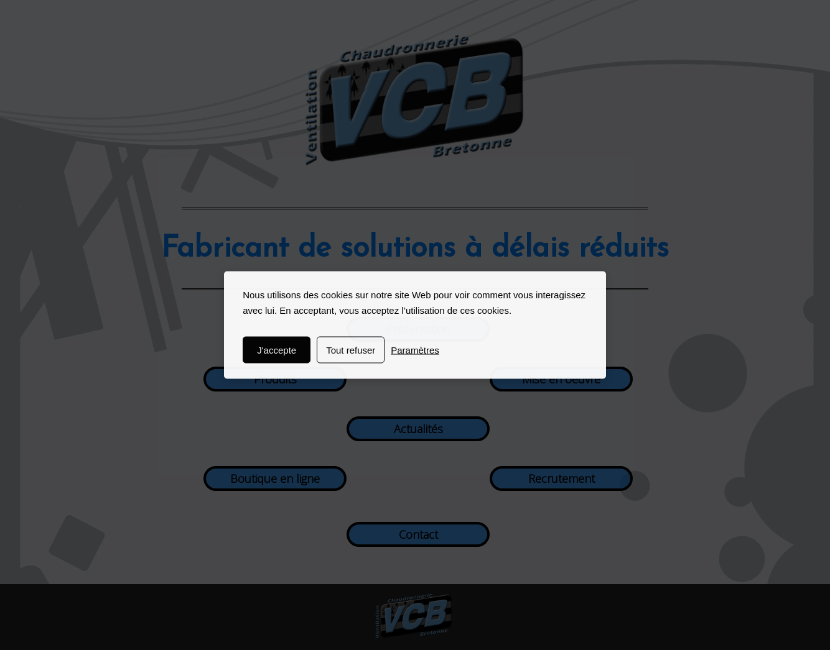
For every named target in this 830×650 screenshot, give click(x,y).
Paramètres (415, 350)
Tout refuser (350, 350)
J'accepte (276, 350)
